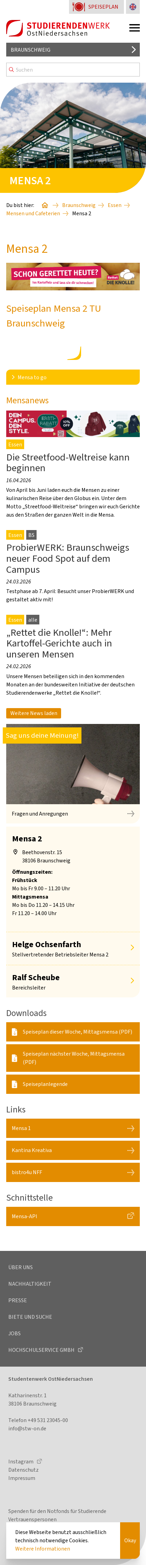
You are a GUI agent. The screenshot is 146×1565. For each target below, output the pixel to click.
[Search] (73, 69)
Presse (17, 1300)
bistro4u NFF (27, 1172)
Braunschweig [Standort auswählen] (30, 49)
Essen (114, 205)
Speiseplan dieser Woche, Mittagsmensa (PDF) (77, 1031)
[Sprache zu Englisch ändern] (133, 7)
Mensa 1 (21, 1128)
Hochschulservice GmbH (42, 1350)
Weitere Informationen (42, 1548)
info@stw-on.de (27, 1428)
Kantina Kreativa (32, 1150)
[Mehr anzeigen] (132, 948)
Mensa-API (24, 1216)
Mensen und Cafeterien (33, 213)
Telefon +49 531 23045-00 (38, 1420)
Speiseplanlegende (45, 1084)
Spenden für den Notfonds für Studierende (57, 1511)
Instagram (21, 1461)
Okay (130, 1540)
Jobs (14, 1333)
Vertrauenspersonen (32, 1519)
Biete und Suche (30, 1316)
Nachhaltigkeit (29, 1283)
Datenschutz (23, 1469)
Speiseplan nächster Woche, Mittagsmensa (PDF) (74, 1058)
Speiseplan (103, 6)
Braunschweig (79, 205)
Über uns (20, 1267)
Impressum (21, 1478)
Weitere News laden (33, 713)
